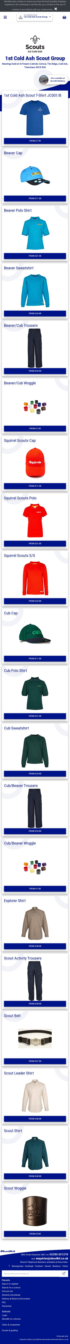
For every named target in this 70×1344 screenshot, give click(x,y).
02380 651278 (59, 1254)
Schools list (7, 1291)
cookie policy (46, 9)
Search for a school (11, 1287)
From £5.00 (35, 1234)
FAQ (4, 1302)
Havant (48, 1266)
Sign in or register (10, 1284)
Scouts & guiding (10, 1330)
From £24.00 (35, 313)
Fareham (39, 1266)
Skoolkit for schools (11, 1319)
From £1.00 (35, 428)
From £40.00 (35, 946)
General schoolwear (11, 1295)
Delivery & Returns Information (16, 1299)
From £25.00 (35, 371)
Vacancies (7, 1306)
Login (4, 1315)
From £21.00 (35, 256)
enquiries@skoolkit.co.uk (52, 1258)
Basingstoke (17, 1266)
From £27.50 (35, 1061)
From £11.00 (35, 198)
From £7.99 (35, 141)
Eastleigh (29, 1266)
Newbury (56, 1266)
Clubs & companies (11, 1325)
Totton (65, 1266)
